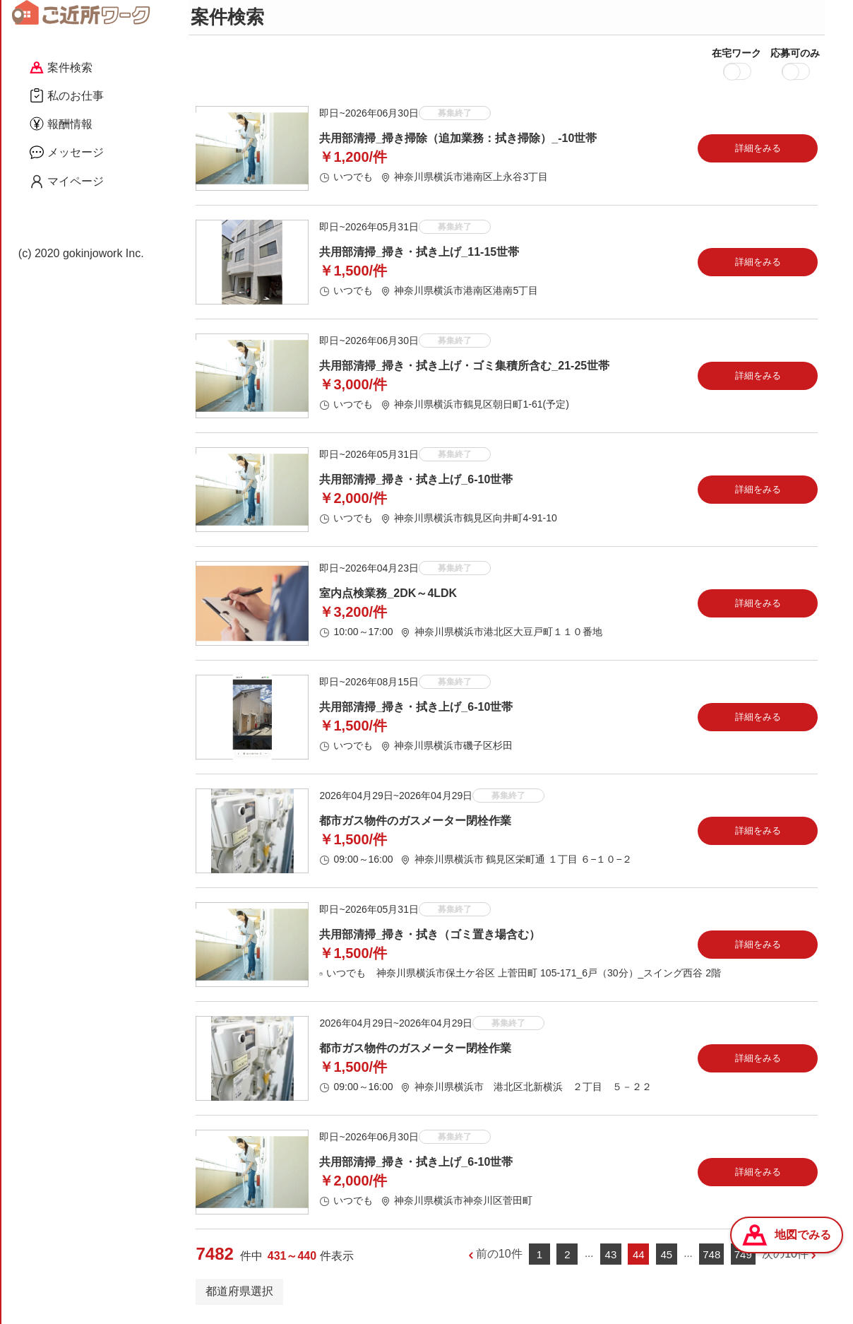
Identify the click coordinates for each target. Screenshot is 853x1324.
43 (611, 1258)
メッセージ (67, 152)
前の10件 (499, 1258)
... (589, 1257)
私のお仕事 (67, 95)
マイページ (67, 181)
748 (711, 1258)
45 (666, 1258)
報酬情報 (61, 124)
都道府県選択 (239, 1295)
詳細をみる (758, 151)
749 (743, 1258)
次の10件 (785, 1258)
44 (639, 1258)
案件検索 (61, 67)
